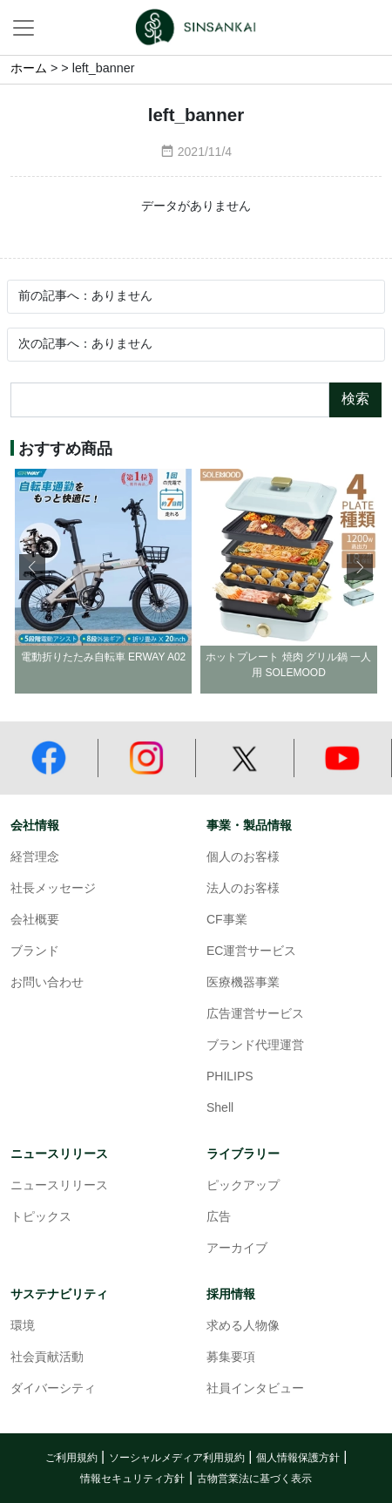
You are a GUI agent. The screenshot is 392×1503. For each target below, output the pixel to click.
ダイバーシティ (53, 1389)
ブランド (34, 951)
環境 (22, 1326)
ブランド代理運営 (255, 1046)
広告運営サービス (255, 1014)
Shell (219, 1108)
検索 (355, 399)
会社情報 (34, 825)
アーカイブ (236, 1249)
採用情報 (230, 1294)
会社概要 (34, 920)
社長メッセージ (53, 889)
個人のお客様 (243, 857)
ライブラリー (243, 1154)
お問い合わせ (47, 983)
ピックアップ (243, 1186)
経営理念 (34, 857)
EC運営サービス (251, 951)
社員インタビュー (255, 1389)
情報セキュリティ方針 (132, 1479)
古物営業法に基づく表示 (254, 1479)
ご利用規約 (71, 1458)
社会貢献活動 (47, 1357)
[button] (360, 567)
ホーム (28, 69)
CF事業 (226, 920)
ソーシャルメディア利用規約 (177, 1458)
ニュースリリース (59, 1154)
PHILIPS (229, 1077)
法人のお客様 (243, 889)
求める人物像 (243, 1326)
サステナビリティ (59, 1294)
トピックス (40, 1217)
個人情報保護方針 (298, 1458)
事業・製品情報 (249, 825)
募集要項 (230, 1357)
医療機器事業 (243, 983)
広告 (218, 1217)
